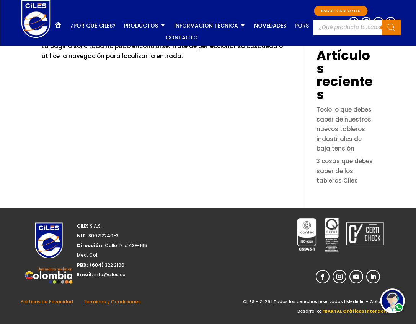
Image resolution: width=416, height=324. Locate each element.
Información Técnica (206, 26)
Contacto (182, 38)
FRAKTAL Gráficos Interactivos (358, 311)
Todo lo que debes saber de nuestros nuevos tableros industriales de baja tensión (344, 128)
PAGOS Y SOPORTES (341, 11)
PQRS (302, 26)
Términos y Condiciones (112, 301)
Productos (141, 26)
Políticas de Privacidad (47, 301)
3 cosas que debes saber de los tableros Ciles (344, 171)
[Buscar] (391, 27)
